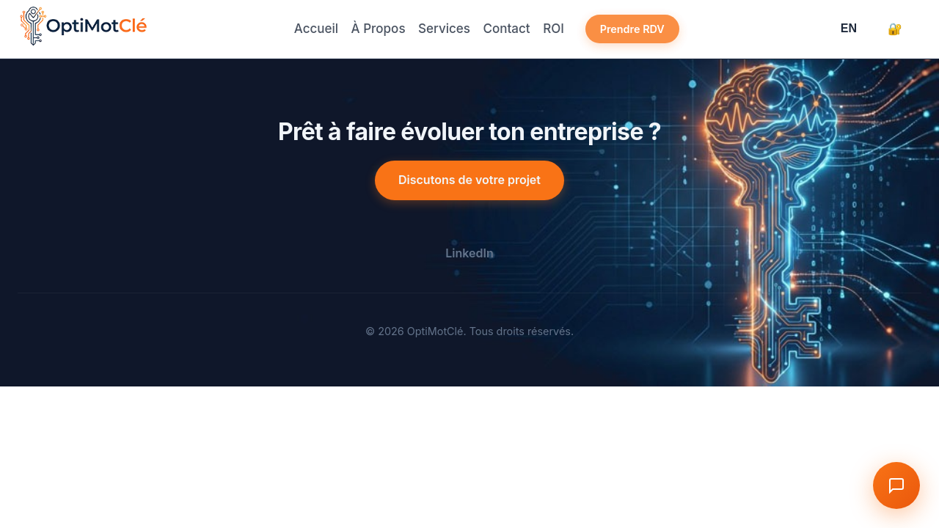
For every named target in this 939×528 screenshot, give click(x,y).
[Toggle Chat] (893, 482)
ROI (564, 29)
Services (443, 29)
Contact (510, 29)
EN (849, 28)
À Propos (372, 29)
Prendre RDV (647, 29)
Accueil (304, 29)
